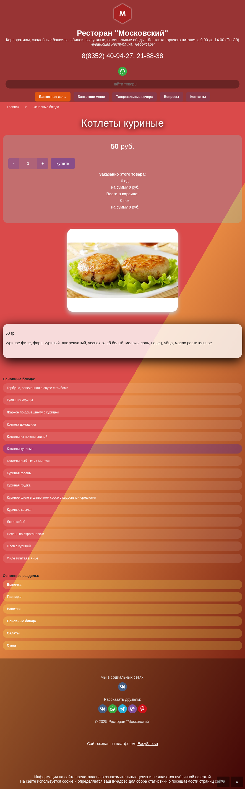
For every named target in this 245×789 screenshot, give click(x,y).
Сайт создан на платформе (122, 743)
